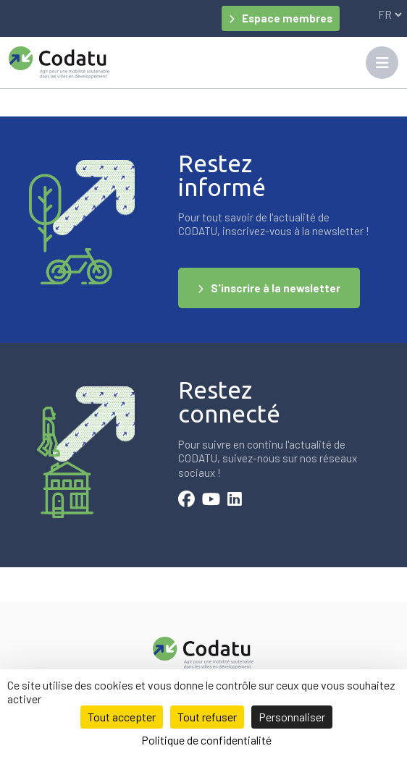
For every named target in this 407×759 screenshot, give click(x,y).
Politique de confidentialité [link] (206, 740)
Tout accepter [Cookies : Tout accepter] (122, 717)
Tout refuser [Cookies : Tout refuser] (207, 717)
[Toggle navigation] (382, 62)
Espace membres (287, 18)
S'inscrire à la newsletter (275, 287)
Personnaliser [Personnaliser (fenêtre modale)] (292, 717)
